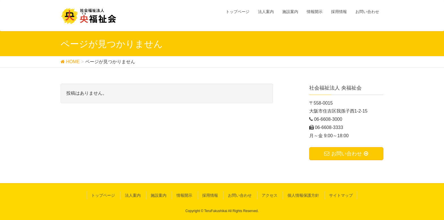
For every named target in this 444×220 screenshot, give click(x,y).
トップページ (103, 195)
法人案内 (133, 195)
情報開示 (184, 195)
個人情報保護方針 (303, 195)
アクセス (270, 195)
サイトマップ (341, 195)
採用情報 (210, 195)
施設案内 (158, 195)
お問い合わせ (240, 195)
